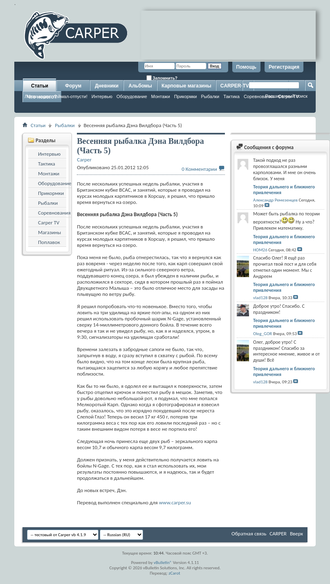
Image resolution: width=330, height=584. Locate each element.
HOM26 (260, 250)
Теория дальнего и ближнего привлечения (284, 189)
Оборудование (132, 96)
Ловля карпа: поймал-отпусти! (56, 96)
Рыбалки (210, 96)
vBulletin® (163, 562)
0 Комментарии (199, 169)
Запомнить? (161, 78)
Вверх (296, 533)
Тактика (231, 96)
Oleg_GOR (262, 333)
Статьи (39, 86)
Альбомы (140, 86)
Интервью (102, 96)
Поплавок (49, 242)
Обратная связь (248, 533)
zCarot (174, 573)
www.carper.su (175, 502)
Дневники (107, 86)
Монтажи (160, 96)
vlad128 (260, 297)
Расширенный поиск (286, 96)
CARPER (278, 533)
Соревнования (54, 213)
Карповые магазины (186, 86)
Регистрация (284, 67)
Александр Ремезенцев (275, 200)
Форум (73, 86)
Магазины (49, 232)
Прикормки (185, 96)
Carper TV (48, 222)
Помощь (246, 67)
